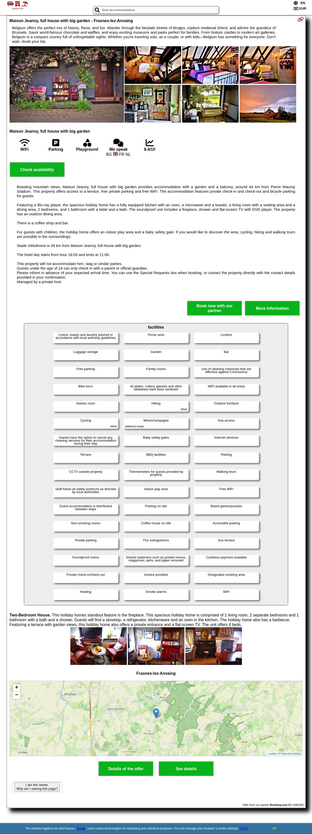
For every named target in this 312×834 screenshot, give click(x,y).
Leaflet (272, 753)
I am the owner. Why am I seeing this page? (37, 787)
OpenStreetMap (291, 753)
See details (186, 769)
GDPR (244, 828)
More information (272, 308)
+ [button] (16, 688)
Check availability (37, 170)
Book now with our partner (215, 308)
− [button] (16, 695)
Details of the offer (125, 769)
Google (81, 828)
